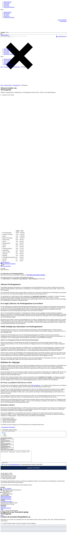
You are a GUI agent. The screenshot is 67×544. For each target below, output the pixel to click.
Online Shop (6, 5)
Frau (5, 434)
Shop (2, 66)
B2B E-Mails (7, 3)
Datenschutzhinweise (15, 466)
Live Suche (6, 4)
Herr (5, 432)
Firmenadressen (16, 66)
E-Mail (5, 446)
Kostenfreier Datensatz (9, 7)
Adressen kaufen (7, 1)
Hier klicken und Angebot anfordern (36, 275)
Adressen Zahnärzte (35, 385)
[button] (33, 9)
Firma (5, 440)
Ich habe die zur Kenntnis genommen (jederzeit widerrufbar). (23, 466)
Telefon (6, 443)
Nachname (6, 438)
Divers (5, 435)
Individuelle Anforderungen (7, 449)
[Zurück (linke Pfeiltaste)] (33, 532)
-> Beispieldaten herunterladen (8, 427)
